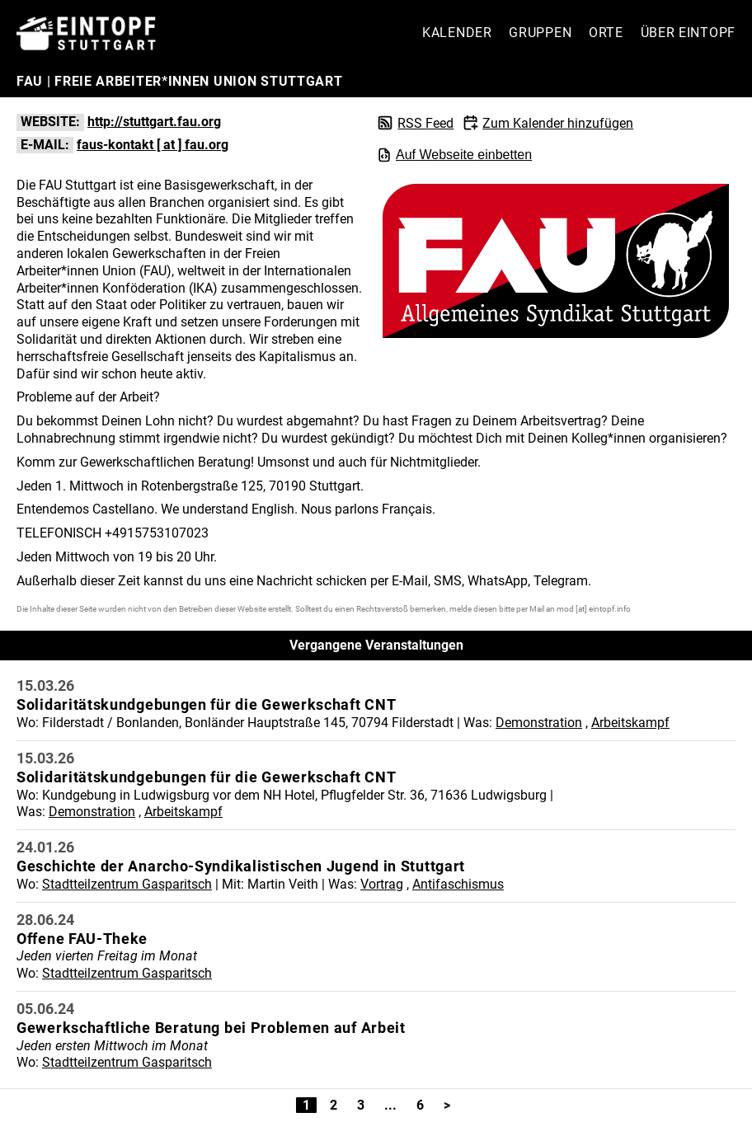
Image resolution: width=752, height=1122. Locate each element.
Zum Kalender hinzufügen (557, 123)
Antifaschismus (458, 884)
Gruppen (540, 32)
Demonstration (539, 722)
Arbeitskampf (630, 722)
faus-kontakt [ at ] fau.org (152, 145)
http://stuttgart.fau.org (154, 121)
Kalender (457, 32)
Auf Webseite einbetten (454, 155)
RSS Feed (425, 123)
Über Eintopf (688, 32)
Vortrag (381, 884)
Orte (606, 32)
